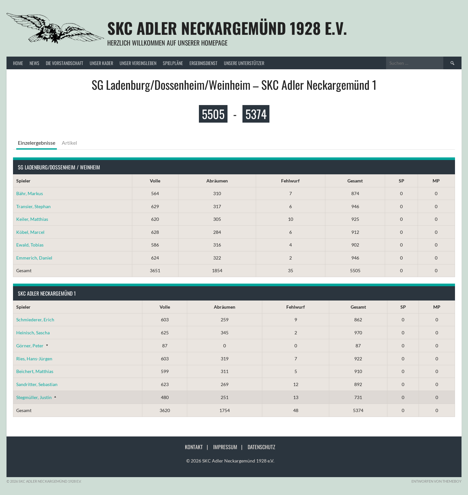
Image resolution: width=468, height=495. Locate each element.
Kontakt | (198, 447)
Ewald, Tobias (30, 245)
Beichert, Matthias (34, 371)
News (34, 63)
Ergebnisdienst (203, 63)
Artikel (69, 143)
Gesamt (355, 180)
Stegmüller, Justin (34, 397)
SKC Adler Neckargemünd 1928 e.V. (227, 27)
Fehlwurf (290, 180)
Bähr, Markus (29, 193)
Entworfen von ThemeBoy (436, 481)
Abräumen (217, 180)
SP (401, 180)
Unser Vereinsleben (138, 63)
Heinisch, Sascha (33, 332)
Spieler (23, 180)
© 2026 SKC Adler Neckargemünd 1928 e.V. (230, 460)
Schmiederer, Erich (35, 319)
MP (436, 180)
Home (18, 63)
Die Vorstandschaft (64, 63)
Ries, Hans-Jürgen (34, 358)
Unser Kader (101, 63)
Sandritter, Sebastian (37, 384)
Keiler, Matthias (32, 219)
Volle (155, 180)
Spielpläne (173, 63)
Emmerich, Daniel (34, 258)
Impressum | (229, 447)
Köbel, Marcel (30, 232)
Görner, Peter (30, 345)
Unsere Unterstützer (244, 63)
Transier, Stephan (33, 206)
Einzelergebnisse (36, 143)
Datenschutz (261, 447)
